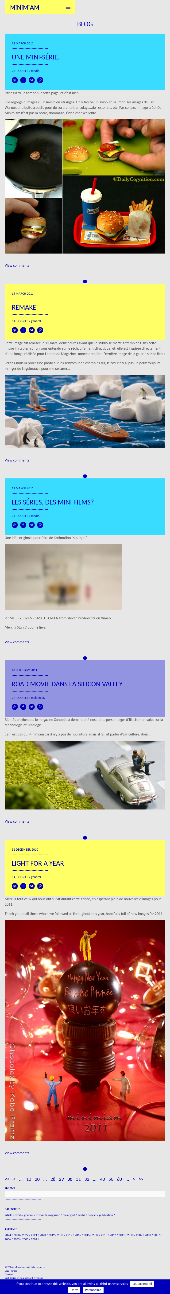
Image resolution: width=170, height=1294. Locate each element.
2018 (60, 1235)
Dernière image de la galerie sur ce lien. (134, 354)
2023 (16, 1235)
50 (110, 1179)
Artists (8, 1215)
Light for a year (38, 863)
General (36, 321)
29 (61, 1179)
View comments (17, 265)
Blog (85, 24)
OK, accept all (142, 1284)
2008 (148, 1235)
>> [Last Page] (141, 1179)
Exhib (18, 1215)
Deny (74, 1290)
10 (28, 1179)
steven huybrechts (81, 618)
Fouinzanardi (26, 1277)
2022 (25, 1235)
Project (92, 1215)
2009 (139, 1235)
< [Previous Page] (14, 1179)
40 (102, 1179)
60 (119, 1179)
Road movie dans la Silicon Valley (67, 684)
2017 (69, 1235)
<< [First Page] (7, 1179)
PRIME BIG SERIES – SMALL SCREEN (31, 618)
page (54, 93)
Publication (106, 1215)
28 (52, 1179)
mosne (39, 1277)
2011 (122, 1235)
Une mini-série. (36, 57)
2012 (113, 1235)
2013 (104, 1235)
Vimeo (106, 618)
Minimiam (25, 7)
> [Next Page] (134, 1179)
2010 (130, 1235)
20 (37, 1179)
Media (35, 71)
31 (78, 1179)
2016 (78, 1235)
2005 (16, 1239)
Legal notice (11, 1270)
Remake (24, 307)
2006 (8, 1239)
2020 (43, 1235)
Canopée (60, 719)
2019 (51, 1235)
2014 (95, 1235)
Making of (37, 698)
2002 (34, 1239)
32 (86, 1179)
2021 (34, 1235)
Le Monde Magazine (48, 1215)
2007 (157, 1235)
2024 (8, 1235)
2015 (87, 1235)
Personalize (93, 1290)
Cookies (9, 1274)
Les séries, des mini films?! (54, 502)
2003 (25, 1239)
